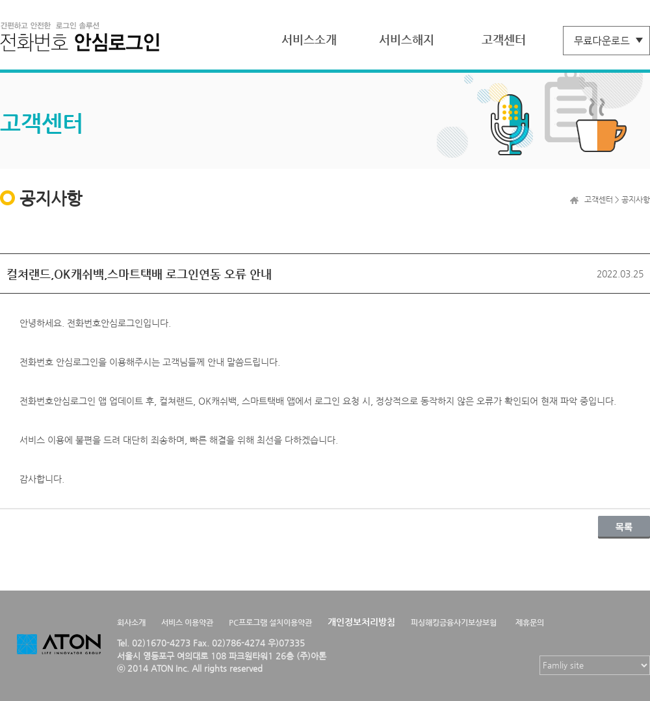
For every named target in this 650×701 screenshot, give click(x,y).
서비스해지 (406, 39)
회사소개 (131, 622)
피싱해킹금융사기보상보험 (454, 622)
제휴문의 (529, 622)
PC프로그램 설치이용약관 (270, 622)
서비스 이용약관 (187, 622)
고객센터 (504, 39)
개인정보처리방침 (361, 622)
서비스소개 (309, 39)
